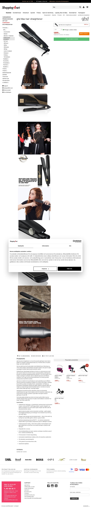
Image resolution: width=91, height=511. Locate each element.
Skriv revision (36, 356)
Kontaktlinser (17, 13)
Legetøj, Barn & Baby (61, 13)
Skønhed (8, 13)
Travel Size (5, 76)
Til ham (4, 68)
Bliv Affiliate (27, 491)
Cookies (26, 493)
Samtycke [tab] (21, 245)
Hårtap (5, 49)
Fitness (39, 13)
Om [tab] (70, 245)
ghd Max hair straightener (83, 15)
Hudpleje (6, 59)
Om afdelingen (6, 92)
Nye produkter (7, 24)
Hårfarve (6, 43)
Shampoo (6, 53)
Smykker (6, 67)
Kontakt (26, 490)
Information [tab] (45, 245)
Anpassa (45, 268)
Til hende (59, 15)
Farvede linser (6, 80)
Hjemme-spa (5, 78)
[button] (87, 7)
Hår (64, 15)
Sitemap (16, 506)
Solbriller (4, 74)
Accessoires (7, 32)
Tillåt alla (69, 268)
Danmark (86, 506)
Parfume (6, 65)
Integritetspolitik (29, 495)
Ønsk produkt (6, 90)
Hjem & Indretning (47, 13)
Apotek (32, 13)
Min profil (27, 485)
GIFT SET (4, 21)
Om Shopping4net (29, 496)
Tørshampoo (7, 57)
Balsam (5, 34)
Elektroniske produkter (71, 15)
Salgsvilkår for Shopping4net (33, 498)
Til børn (4, 70)
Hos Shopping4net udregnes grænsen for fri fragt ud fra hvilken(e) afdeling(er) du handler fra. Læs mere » (12, 472)
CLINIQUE (5, 82)
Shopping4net (47, 15)
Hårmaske (6, 47)
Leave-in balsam (8, 51)
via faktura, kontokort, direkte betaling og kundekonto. (56, 471)
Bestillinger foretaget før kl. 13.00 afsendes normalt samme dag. (34, 471)
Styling (6, 55)
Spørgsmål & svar (7, 88)
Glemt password (29, 488)
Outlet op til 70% (27, 1)
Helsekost (26, 13)
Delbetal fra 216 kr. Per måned (61, 34)
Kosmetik (6, 61)
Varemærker (73, 13)
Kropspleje (6, 63)
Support (5, 86)
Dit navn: (72, 486)
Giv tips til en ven (48, 356)
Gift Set (6, 41)
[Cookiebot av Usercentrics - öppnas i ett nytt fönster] (74, 241)
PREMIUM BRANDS (7, 19)
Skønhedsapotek (6, 72)
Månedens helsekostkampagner (59, 1)
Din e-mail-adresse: (75, 492)
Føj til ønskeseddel (23, 356)
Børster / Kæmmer (8, 36)
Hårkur (5, 45)
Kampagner (81, 13)
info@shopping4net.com (11, 500)
